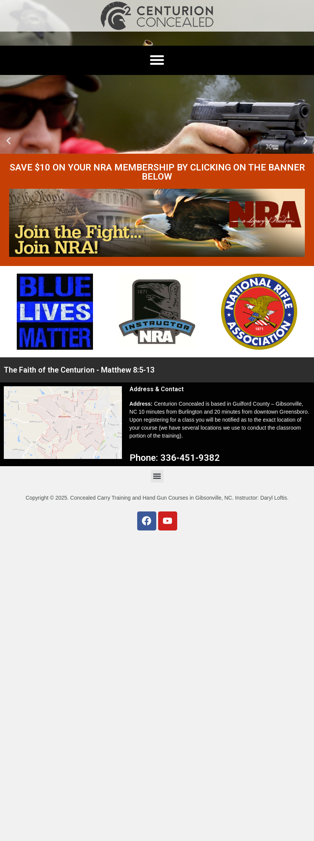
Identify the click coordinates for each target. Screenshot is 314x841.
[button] (8, 141)
